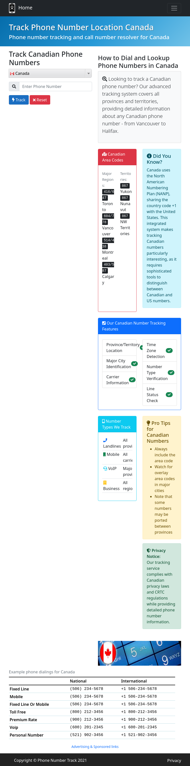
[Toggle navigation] (174, 8)
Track (18, 100)
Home (20, 8)
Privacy (174, 760)
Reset (40, 100)
